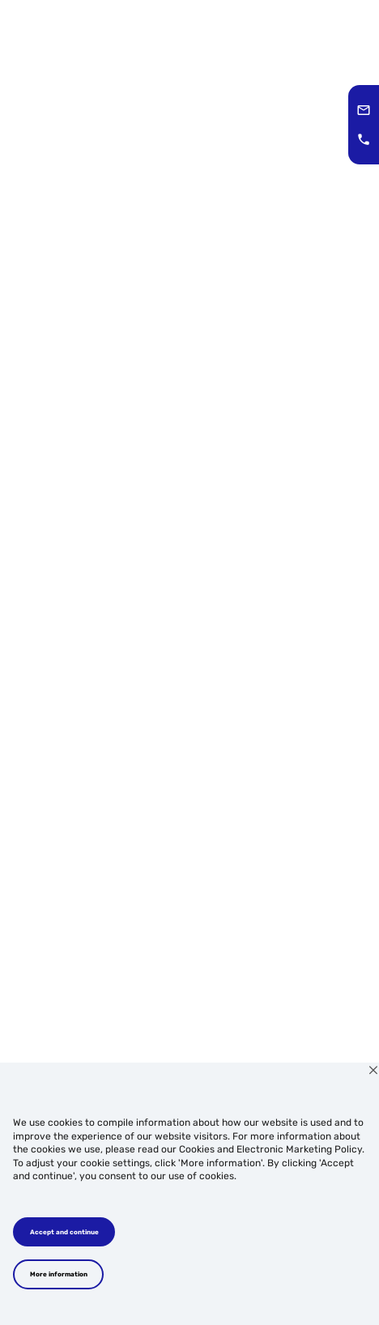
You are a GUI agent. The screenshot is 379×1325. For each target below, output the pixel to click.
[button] (363, 110)
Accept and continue (64, 1232)
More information (58, 1274)
